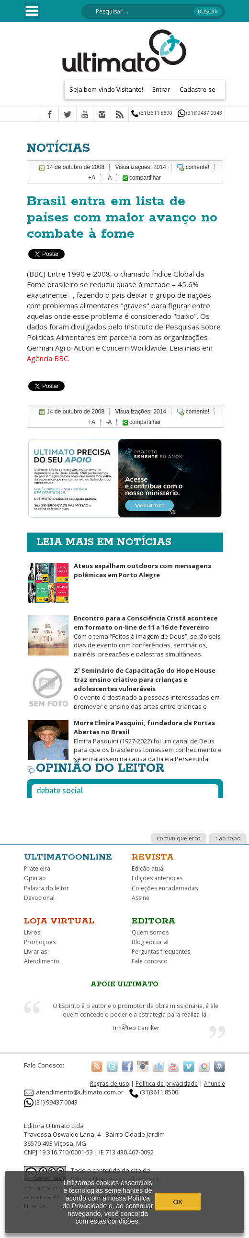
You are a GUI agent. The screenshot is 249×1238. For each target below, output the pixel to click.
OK (177, 1202)
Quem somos (150, 932)
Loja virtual (59, 921)
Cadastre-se (197, 89)
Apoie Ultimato (124, 984)
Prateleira (37, 868)
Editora (153, 921)
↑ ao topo (228, 838)
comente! (197, 167)
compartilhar (142, 177)
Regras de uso (109, 1083)
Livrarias (35, 951)
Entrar (161, 89)
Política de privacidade (167, 1083)
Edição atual (148, 868)
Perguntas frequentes (161, 951)
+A (91, 177)
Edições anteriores (157, 878)
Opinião (35, 878)
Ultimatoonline (68, 857)
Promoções (40, 942)
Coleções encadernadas (165, 888)
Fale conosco (150, 961)
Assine (140, 898)
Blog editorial (150, 942)
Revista (153, 857)
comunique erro (179, 838)
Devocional (39, 898)
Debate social (59, 790)
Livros (32, 932)
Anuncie (214, 1083)
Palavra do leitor (46, 888)
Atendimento (41, 961)
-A (109, 177)
